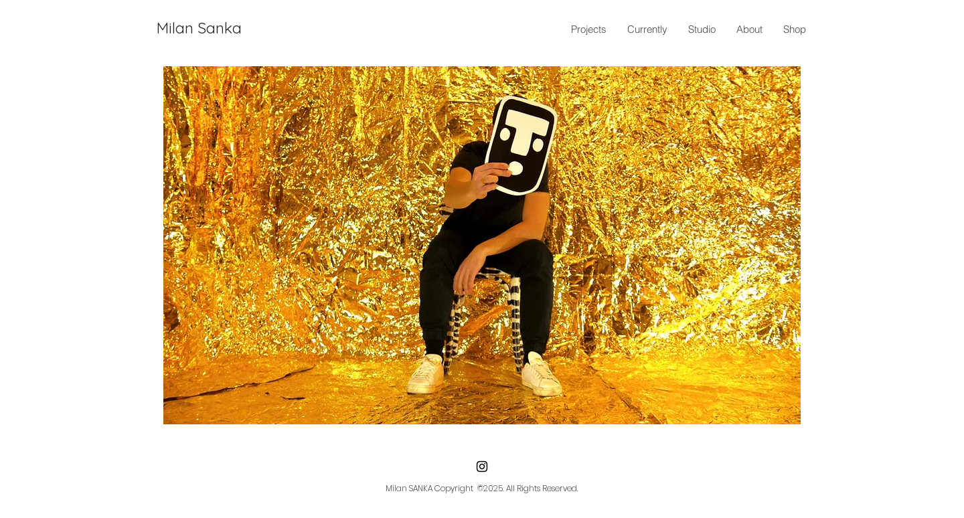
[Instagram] (482, 466)
